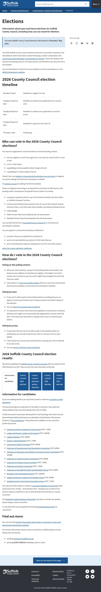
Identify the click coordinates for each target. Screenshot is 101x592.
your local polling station (29, 283)
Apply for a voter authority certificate (17, 248)
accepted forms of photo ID (34, 223)
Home (4, 10)
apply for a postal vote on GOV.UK (26, 307)
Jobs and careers (58, 579)
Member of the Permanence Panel (20, 474)
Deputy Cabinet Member (16, 440)
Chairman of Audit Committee (18, 444)
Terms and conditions (35, 580)
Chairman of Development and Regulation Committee (28, 448)
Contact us (35, 571)
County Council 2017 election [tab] (59, 379)
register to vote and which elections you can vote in (35, 176)
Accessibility (35, 575)
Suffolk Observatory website (13, 72)
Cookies (55, 575)
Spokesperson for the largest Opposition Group (25, 481)
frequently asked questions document (20, 499)
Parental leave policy (46, 507)
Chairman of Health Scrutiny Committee (22, 459)
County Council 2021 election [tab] (48, 379)
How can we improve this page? (50, 560)
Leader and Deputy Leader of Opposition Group (25, 477)
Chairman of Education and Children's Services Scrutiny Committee (33, 452)
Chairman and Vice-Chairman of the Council (24, 429)
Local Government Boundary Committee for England (23, 58)
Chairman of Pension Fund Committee (22, 462)
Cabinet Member (13, 437)
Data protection (58, 571)
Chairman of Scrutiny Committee (20, 466)
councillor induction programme (45, 486)
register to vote (10, 184)
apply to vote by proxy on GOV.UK (26, 347)
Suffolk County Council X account (34, 364)
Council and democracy (20, 10)
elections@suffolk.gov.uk (24, 538)
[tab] (96, 4)
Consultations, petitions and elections (47, 10)
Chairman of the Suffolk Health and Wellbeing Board (27, 470)
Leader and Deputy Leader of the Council (23, 433)
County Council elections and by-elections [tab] (35, 381)
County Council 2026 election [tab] (23, 379)
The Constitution (17, 420)
